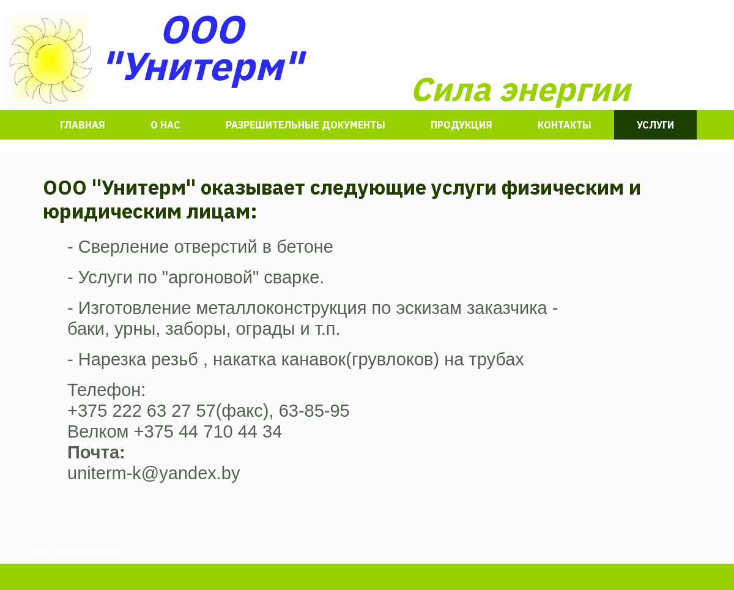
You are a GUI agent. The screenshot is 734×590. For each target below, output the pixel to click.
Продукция (461, 125)
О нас (165, 125)
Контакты (564, 125)
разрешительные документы (305, 125)
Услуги (655, 125)
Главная (82, 125)
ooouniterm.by (86, 553)
